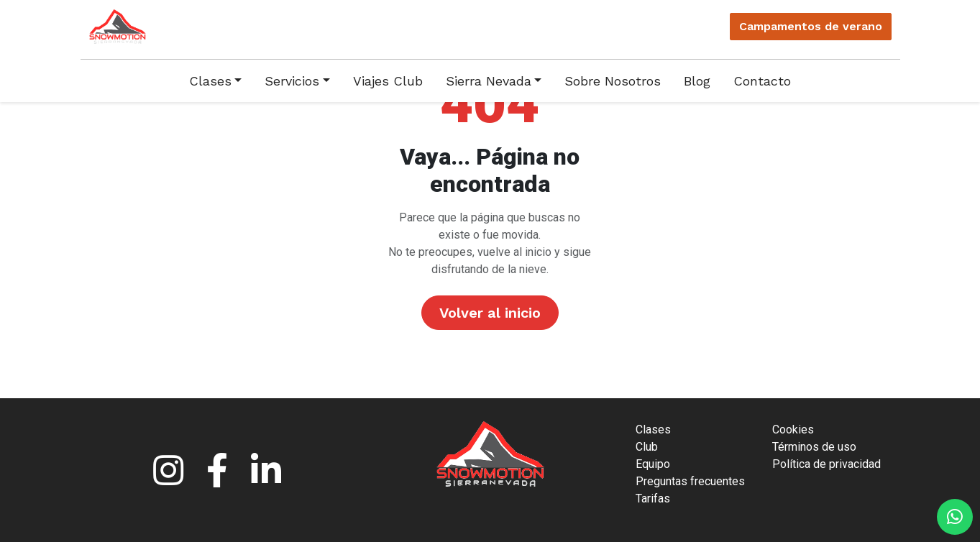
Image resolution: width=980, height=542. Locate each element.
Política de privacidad (826, 464)
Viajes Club (388, 80)
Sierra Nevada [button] (488, 80)
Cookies (793, 429)
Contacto (762, 80)
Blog (697, 80)
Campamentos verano (810, 26)
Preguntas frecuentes (690, 481)
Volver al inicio (490, 312)
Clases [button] (210, 80)
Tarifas (653, 498)
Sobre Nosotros (612, 80)
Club (647, 447)
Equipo (653, 464)
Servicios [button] (292, 80)
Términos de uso (814, 447)
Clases (653, 429)
